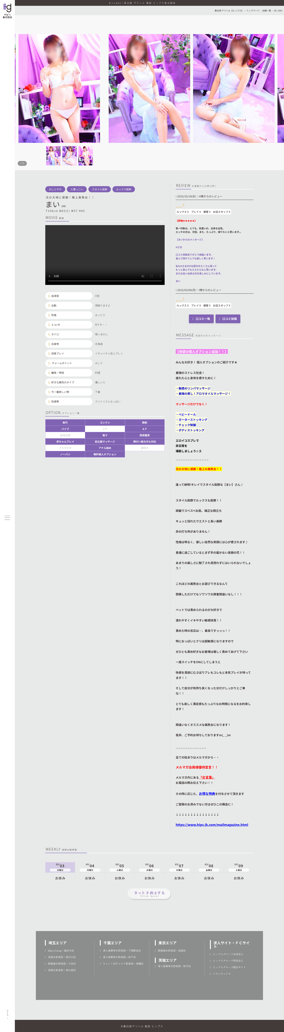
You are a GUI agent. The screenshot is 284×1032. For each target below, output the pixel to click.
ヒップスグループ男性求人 (226, 960)
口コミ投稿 (228, 318)
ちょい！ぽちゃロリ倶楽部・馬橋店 (121, 963)
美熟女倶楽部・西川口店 (60, 957)
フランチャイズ (220, 973)
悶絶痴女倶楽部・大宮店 (60, 963)
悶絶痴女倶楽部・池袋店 (170, 950)
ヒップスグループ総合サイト (228, 967)
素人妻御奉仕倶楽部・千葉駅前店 (120, 950)
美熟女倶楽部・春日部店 (60, 970)
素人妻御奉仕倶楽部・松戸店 (118, 957)
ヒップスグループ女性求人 (226, 954)
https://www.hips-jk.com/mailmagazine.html (212, 824)
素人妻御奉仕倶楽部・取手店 (173, 966)
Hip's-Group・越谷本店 (59, 950)
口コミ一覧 (201, 318)
